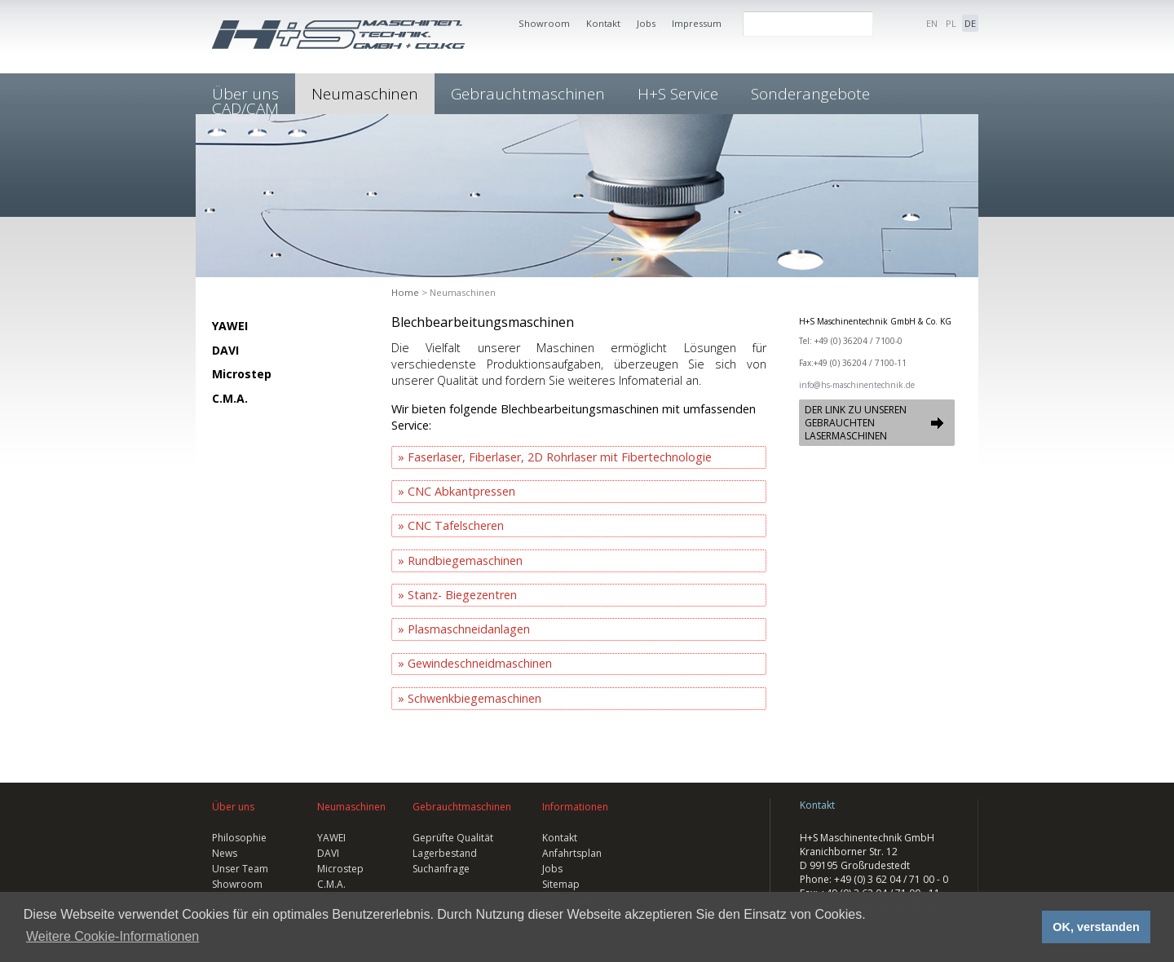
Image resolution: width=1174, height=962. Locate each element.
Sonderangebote (810, 93)
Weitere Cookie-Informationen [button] (112, 936)
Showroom (544, 23)
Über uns (233, 807)
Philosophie (239, 838)
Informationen (575, 807)
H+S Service (678, 93)
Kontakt (603, 23)
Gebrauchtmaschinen (528, 93)
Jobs (646, 23)
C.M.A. (230, 398)
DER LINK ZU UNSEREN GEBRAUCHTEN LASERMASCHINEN (856, 422)
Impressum (697, 23)
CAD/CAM (245, 108)
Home (405, 292)
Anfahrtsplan (572, 853)
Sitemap (561, 884)
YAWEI (230, 325)
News (224, 853)
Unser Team (240, 869)
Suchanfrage (441, 869)
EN (932, 23)
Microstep (241, 374)
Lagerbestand (445, 853)
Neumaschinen (364, 93)
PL (951, 23)
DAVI (225, 350)
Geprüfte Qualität (453, 838)
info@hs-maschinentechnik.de (857, 385)
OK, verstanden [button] (1096, 926)
